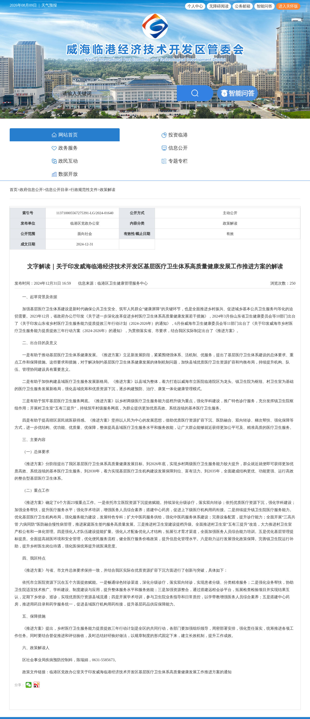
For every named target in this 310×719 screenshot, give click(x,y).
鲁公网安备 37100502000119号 (275, 698)
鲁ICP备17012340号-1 (230, 698)
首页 (13, 150)
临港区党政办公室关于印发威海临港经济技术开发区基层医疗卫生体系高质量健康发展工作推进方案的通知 (140, 633)
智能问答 (264, 6)
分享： (20, 646)
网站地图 (293, 687)
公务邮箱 (242, 6)
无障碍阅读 (219, 6)
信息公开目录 (56, 150)
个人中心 (195, 6)
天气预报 (49, 5)
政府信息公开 (31, 150)
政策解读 (107, 150)
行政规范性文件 (84, 150)
